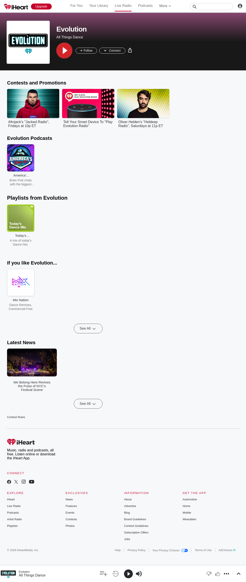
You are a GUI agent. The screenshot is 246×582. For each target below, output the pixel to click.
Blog (127, 512)
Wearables (189, 519)
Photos (70, 526)
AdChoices (227, 550)
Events (70, 512)
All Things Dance (32, 575)
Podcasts (145, 6)
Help (118, 550)
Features (71, 506)
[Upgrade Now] (41, 6)
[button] (64, 50)
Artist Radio (14, 519)
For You (76, 6)
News (69, 499)
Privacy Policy (136, 550)
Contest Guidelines (136, 526)
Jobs (127, 539)
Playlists (12, 526)
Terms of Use (203, 550)
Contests (71, 519)
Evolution (24, 571)
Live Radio (123, 6)
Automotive (190, 499)
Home (186, 506)
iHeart (11, 499)
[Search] (211, 6)
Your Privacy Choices (170, 550)
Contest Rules (16, 417)
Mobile (187, 512)
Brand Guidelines (135, 519)
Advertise (130, 506)
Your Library (98, 6)
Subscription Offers (136, 532)
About (128, 499)
